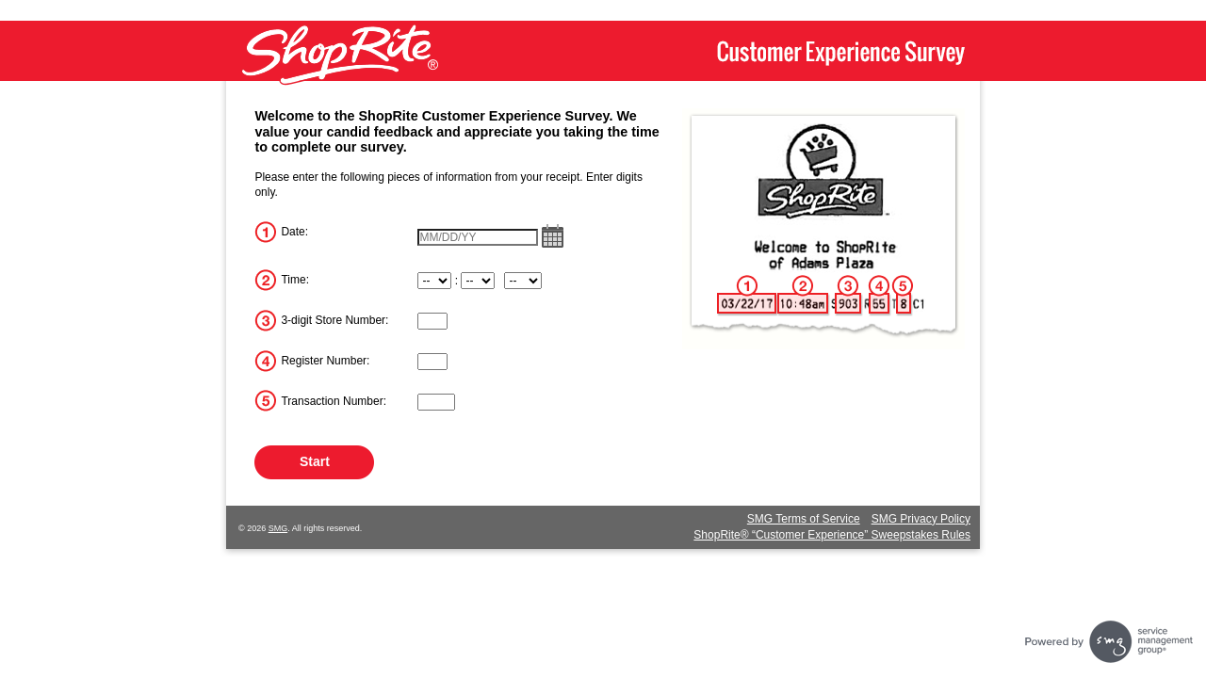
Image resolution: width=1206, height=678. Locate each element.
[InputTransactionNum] (436, 402)
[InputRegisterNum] (432, 361)
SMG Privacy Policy (921, 518)
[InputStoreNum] (432, 321)
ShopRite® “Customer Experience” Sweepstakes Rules (831, 534)
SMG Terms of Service (803, 518)
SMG (278, 528)
